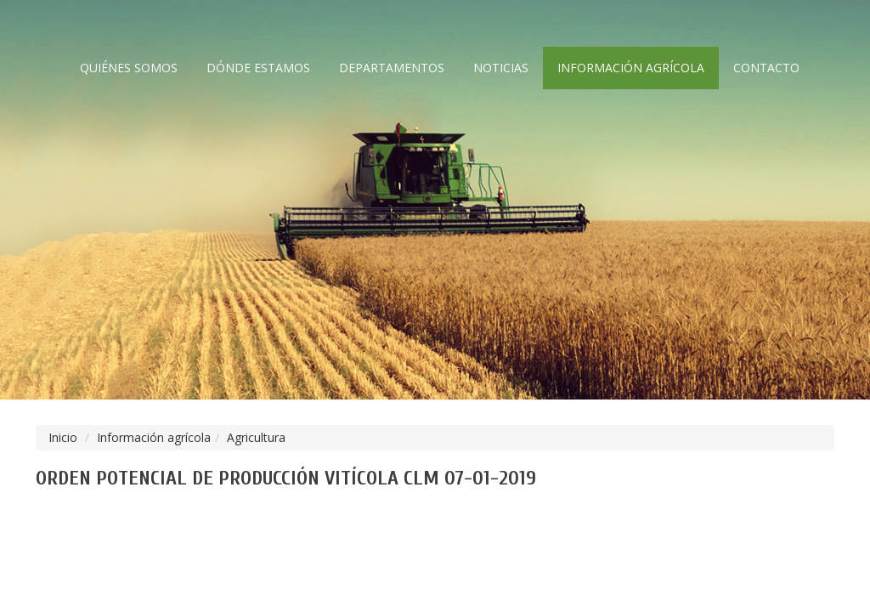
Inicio (62, 437)
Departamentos (391, 68)
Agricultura (256, 437)
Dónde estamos (258, 68)
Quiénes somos (129, 68)
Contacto (766, 68)
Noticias (500, 68)
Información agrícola (630, 68)
